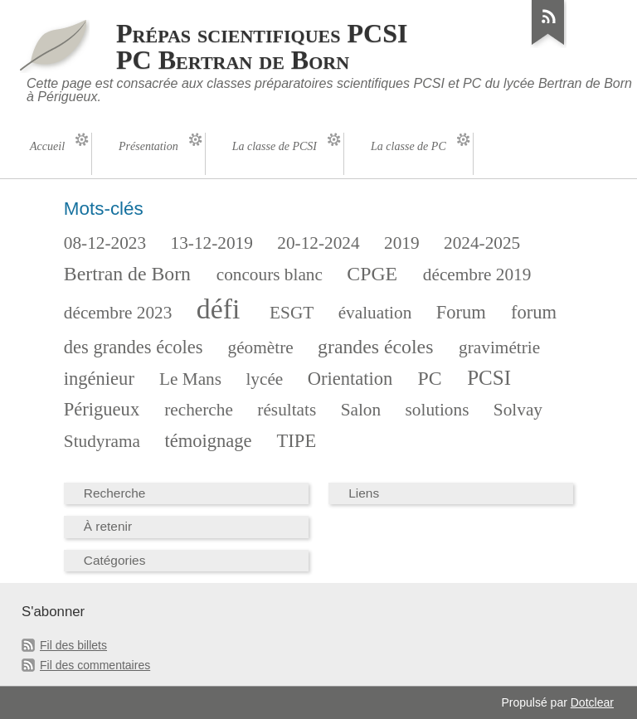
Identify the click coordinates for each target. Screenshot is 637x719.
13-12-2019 (212, 243)
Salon (361, 410)
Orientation (350, 378)
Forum (461, 312)
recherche (198, 410)
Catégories (115, 560)
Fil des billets (73, 645)
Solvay (518, 410)
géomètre (261, 347)
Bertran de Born (127, 273)
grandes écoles (375, 346)
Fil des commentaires (95, 665)
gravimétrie (499, 347)
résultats (286, 410)
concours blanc (269, 274)
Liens (363, 493)
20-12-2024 (318, 243)
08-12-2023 (105, 243)
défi (219, 309)
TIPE (297, 440)
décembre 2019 (477, 274)
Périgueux (101, 409)
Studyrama (102, 441)
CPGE (372, 273)
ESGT (292, 313)
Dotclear (592, 702)
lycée (264, 379)
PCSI (489, 378)
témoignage (207, 440)
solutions (437, 410)
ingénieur (99, 378)
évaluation (375, 313)
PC (429, 378)
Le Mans (190, 379)
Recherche (115, 493)
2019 (402, 243)
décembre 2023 (118, 313)
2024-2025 (482, 243)
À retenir (108, 526)
